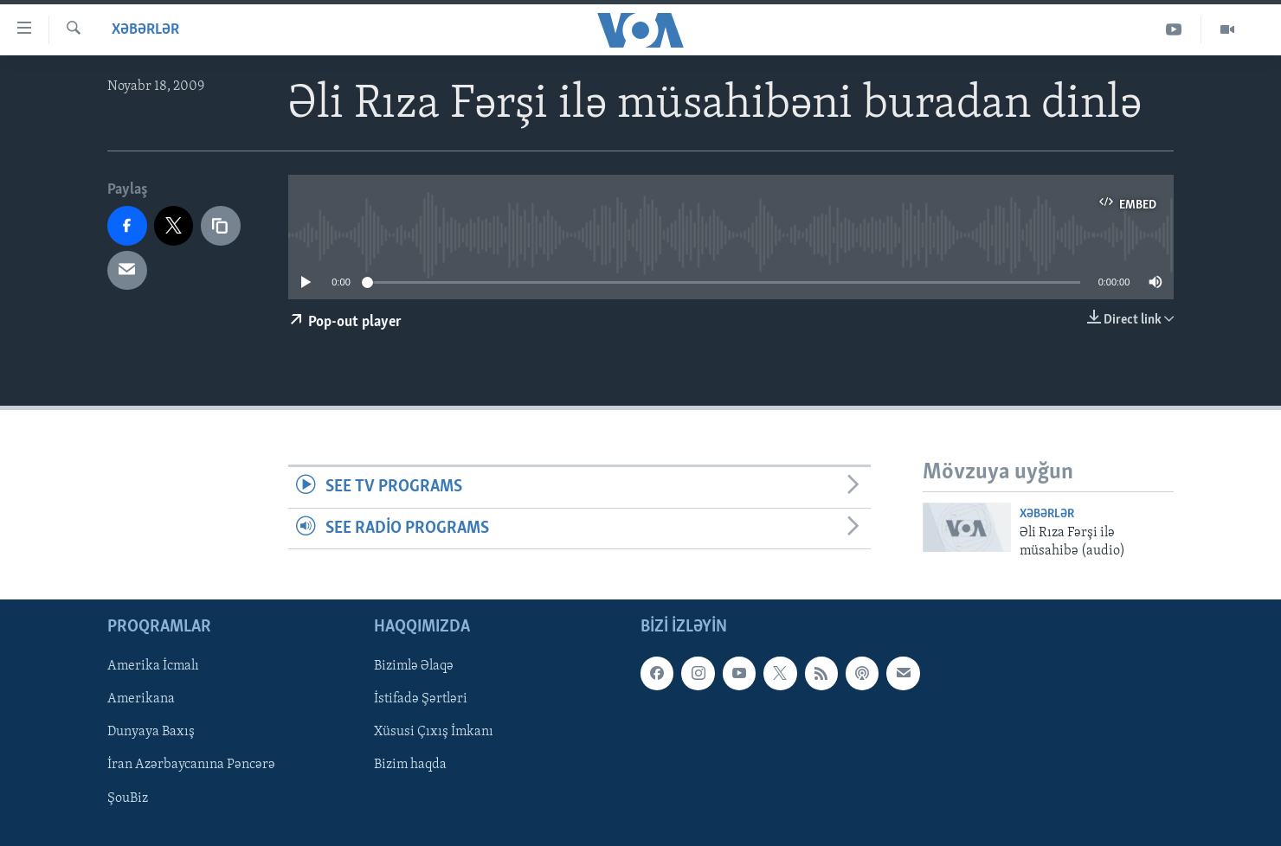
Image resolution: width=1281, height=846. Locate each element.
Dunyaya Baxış (151, 733)
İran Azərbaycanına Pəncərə (191, 765)
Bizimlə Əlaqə (414, 666)
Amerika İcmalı (153, 666)
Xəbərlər (145, 30)
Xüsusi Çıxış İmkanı (433, 733)
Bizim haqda (410, 765)
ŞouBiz (127, 798)
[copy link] (221, 226)
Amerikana (141, 699)
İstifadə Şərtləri (420, 699)
